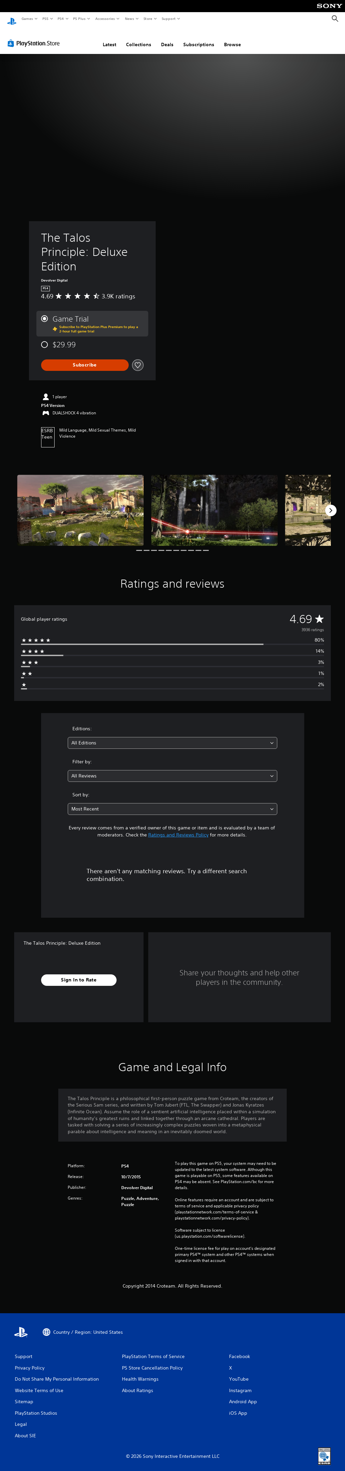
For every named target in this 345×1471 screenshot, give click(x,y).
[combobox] (172, 736)
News (129, 18)
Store (147, 18)
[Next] (331, 504)
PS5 (45, 18)
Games (27, 18)
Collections (138, 38)
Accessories (105, 18)
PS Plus (79, 18)
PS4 (60, 18)
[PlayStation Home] (12, 19)
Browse (232, 38)
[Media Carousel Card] (80, 503)
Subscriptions (198, 38)
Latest (109, 38)
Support (168, 18)
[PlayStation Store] (35, 36)
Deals (167, 38)
